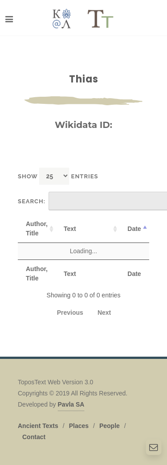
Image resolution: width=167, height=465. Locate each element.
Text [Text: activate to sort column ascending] (70, 228)
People (109, 425)
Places (79, 425)
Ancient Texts (38, 425)
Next (104, 312)
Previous (70, 312)
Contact (33, 436)
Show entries (58, 176)
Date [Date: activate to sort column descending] (134, 228)
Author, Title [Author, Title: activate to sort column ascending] (37, 228)
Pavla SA (71, 404)
